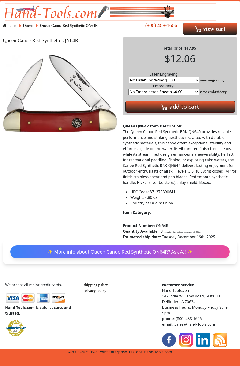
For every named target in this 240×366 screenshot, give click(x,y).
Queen (28, 25)
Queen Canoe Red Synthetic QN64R (69, 25)
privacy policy (95, 291)
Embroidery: (163, 89)
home (9, 25)
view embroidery (213, 92)
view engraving (212, 80)
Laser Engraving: (164, 77)
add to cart (180, 106)
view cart (210, 28)
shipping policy (96, 285)
